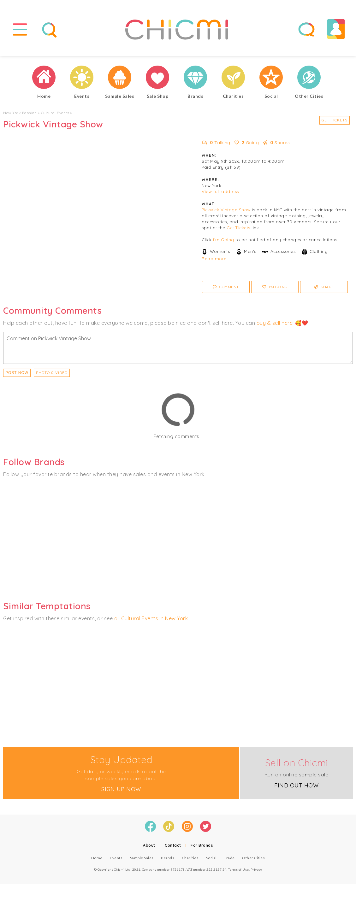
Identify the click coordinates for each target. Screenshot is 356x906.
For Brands (202, 845)
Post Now (16, 373)
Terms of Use (238, 869)
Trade (229, 858)
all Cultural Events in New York (151, 618)
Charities (190, 858)
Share (324, 286)
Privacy (256, 869)
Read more (214, 258)
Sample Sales (142, 858)
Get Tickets (334, 120)
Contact (173, 845)
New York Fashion (20, 112)
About (149, 845)
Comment (226, 286)
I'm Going (223, 239)
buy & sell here (275, 323)
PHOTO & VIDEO (52, 372)
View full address (220, 191)
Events (116, 858)
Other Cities (253, 858)
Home (97, 858)
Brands (167, 858)
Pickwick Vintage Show (226, 209)
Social (211, 858)
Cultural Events (55, 112)
